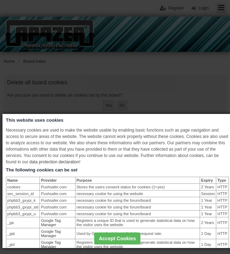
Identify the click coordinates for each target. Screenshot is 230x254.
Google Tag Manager (51, 222)
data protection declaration (54, 161)
